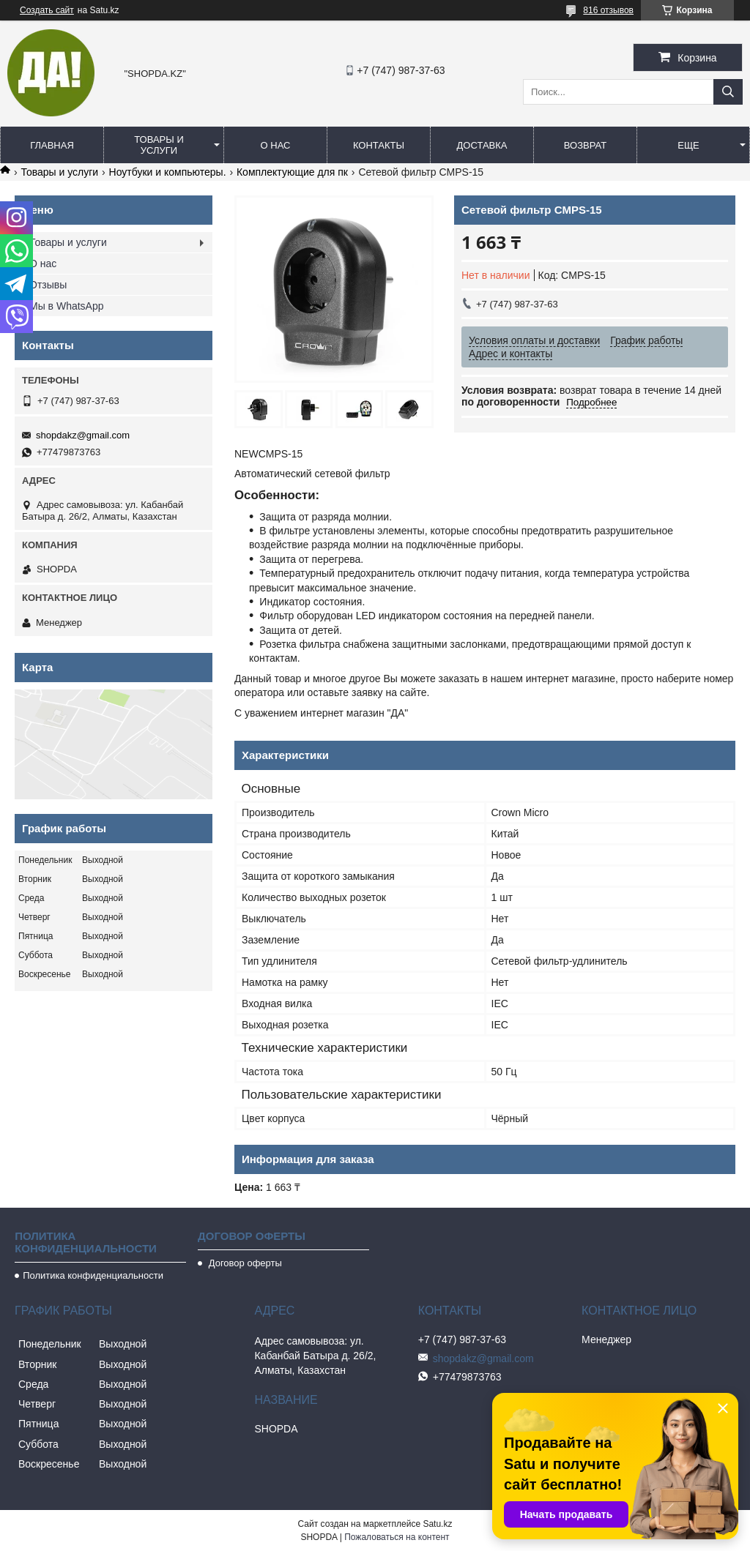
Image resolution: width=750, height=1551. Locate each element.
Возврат (585, 145)
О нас (276, 145)
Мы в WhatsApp (66, 306)
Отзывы (48, 285)
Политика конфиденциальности (93, 1275)
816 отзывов (608, 10)
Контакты (378, 145)
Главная (52, 145)
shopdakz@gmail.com (83, 435)
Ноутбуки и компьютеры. (167, 172)
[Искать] (728, 92)
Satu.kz (437, 1524)
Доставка (482, 145)
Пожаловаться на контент (396, 1537)
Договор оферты (244, 1262)
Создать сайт (47, 10)
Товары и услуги (159, 145)
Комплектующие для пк (292, 172)
